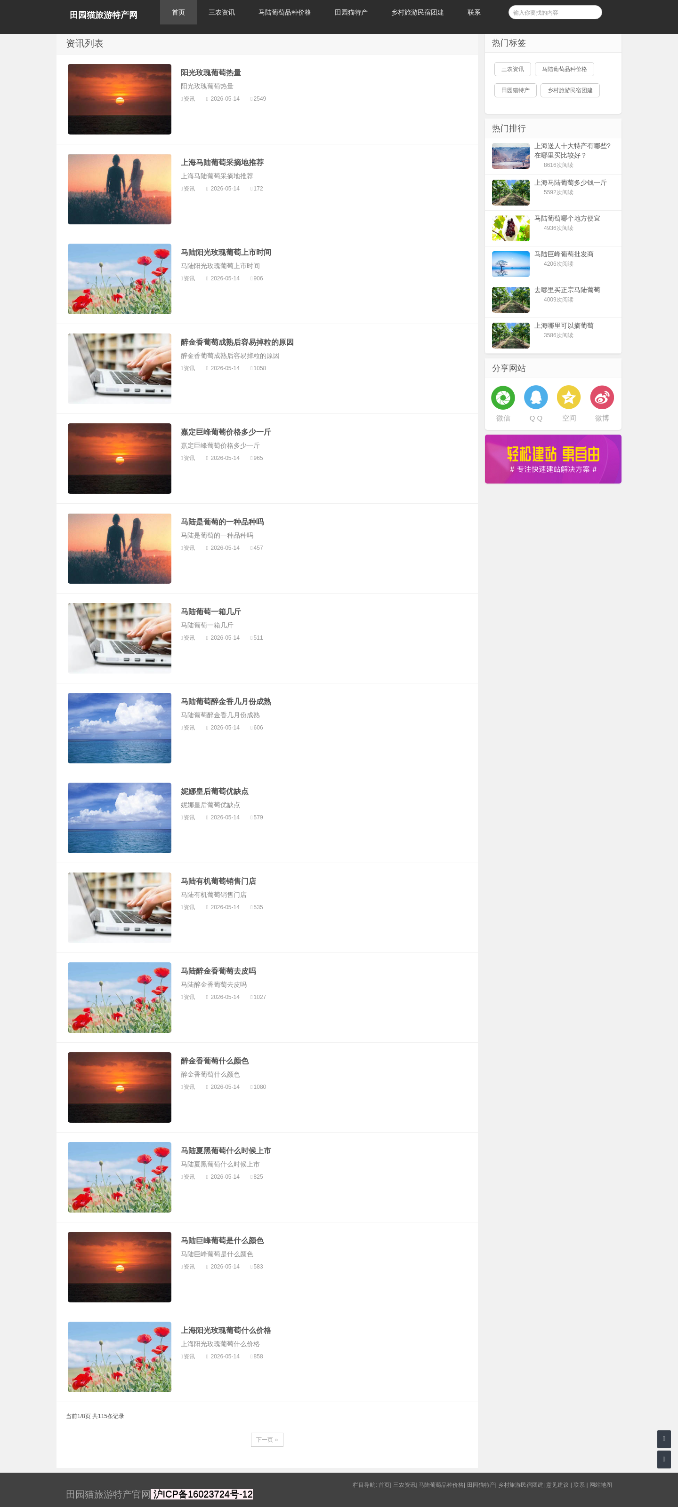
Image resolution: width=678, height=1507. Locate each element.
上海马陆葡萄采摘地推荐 (222, 163)
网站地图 (600, 1485)
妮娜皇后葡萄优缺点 (215, 791)
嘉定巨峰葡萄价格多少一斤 (226, 432)
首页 (178, 12)
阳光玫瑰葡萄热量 (211, 73)
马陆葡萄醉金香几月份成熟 (226, 702)
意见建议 (557, 1485)
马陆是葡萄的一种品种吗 (222, 522)
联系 (474, 12)
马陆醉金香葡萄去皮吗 (218, 971)
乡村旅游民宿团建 (417, 12)
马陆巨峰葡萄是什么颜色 (222, 1241)
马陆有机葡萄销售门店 (218, 881)
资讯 (190, 98)
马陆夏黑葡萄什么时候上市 (226, 1151)
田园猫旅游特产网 (103, 15)
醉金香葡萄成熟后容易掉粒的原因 (237, 342)
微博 (602, 418)
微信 (503, 418)
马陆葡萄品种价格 (284, 12)
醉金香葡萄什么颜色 (215, 1061)
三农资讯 (222, 12)
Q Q (536, 418)
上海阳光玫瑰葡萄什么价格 (226, 1330)
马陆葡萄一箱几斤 (211, 612)
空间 (569, 418)
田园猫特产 (351, 12)
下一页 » (267, 1439)
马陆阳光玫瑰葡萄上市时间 (226, 252)
